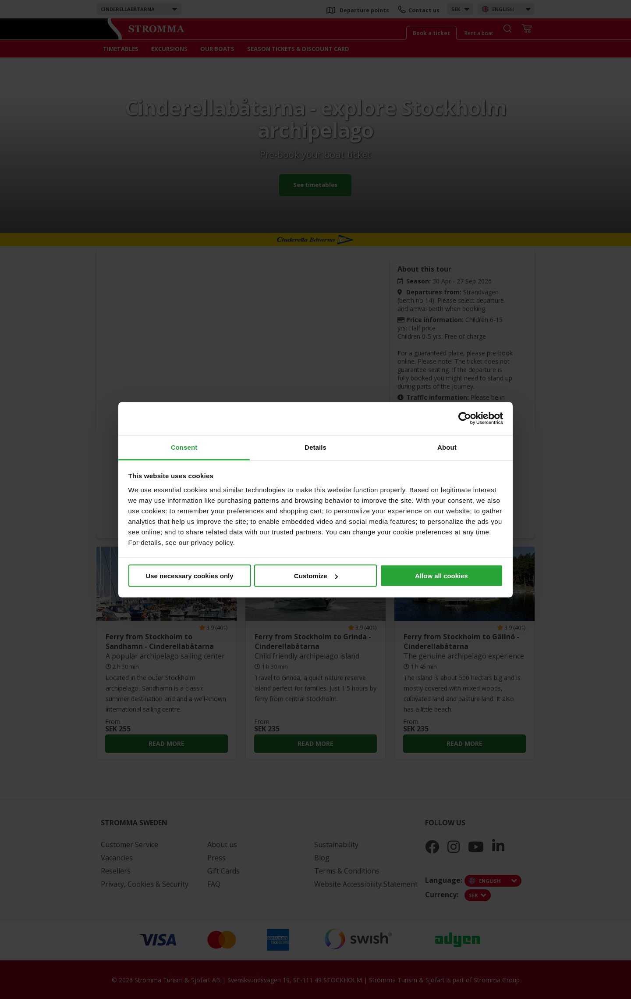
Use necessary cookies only (189, 576)
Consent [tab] (184, 447)
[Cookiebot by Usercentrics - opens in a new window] (464, 418)
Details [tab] (315, 447)
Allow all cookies (441, 576)
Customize (316, 576)
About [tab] (447, 447)
